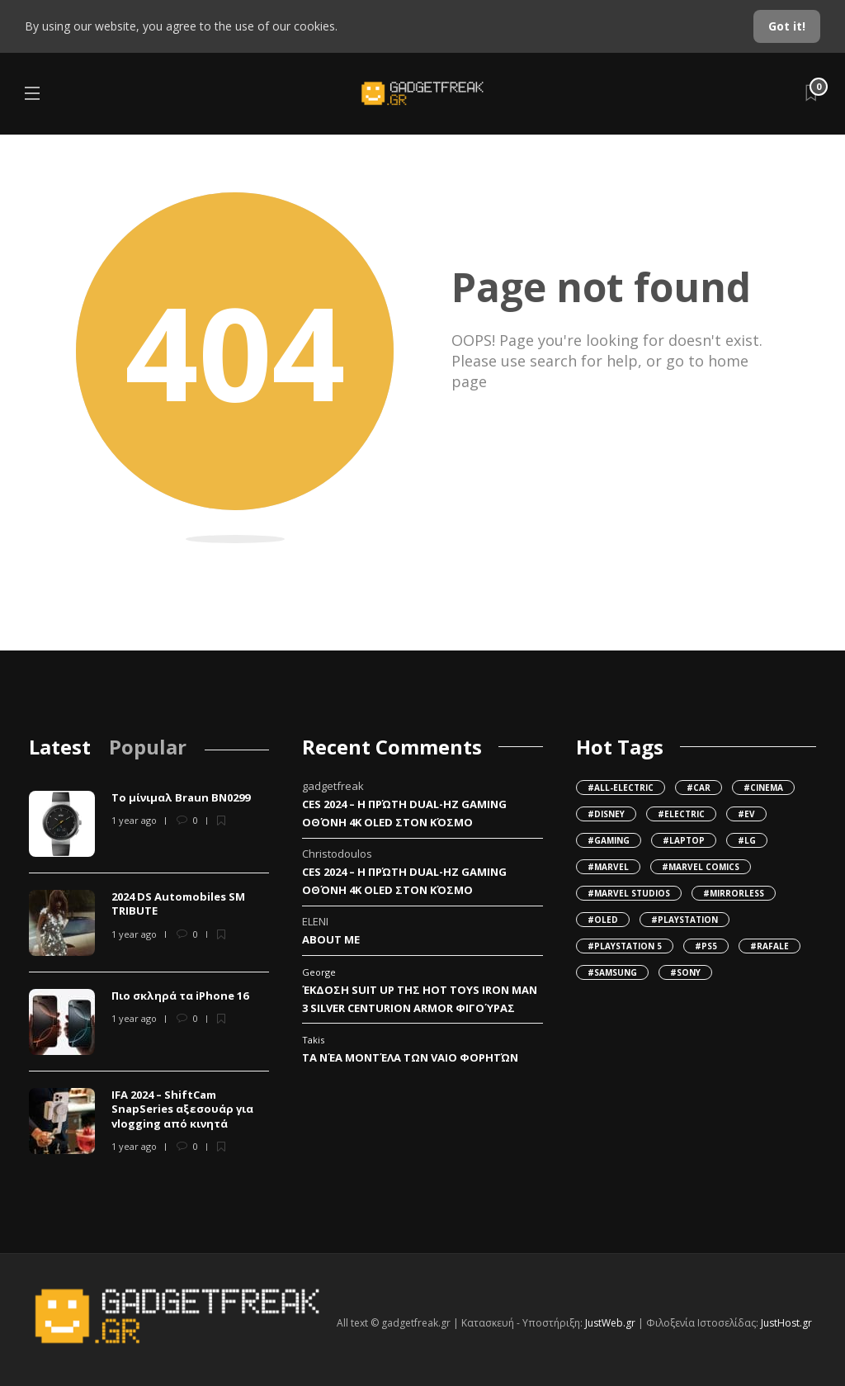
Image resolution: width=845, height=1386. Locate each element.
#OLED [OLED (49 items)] (603, 919)
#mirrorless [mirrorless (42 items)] (733, 893)
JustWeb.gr (610, 1323)
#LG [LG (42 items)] (747, 840)
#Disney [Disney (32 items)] (606, 814)
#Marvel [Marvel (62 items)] (608, 867)
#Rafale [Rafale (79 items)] (769, 946)
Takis (313, 1040)
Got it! (786, 26)
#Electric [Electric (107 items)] (681, 814)
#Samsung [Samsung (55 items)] (612, 972)
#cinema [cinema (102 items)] (763, 787)
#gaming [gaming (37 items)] (609, 840)
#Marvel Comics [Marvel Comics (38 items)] (700, 867)
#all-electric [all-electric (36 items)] (621, 787)
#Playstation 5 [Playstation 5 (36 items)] (625, 946)
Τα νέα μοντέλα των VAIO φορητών (410, 1057)
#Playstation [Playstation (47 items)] (684, 919)
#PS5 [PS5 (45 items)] (706, 946)
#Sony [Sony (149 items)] (685, 972)
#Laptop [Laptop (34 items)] (684, 840)
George (319, 972)
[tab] (60, 746)
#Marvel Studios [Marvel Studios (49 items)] (629, 893)
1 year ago (134, 820)
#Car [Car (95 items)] (698, 787)
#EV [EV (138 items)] (746, 814)
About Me (331, 939)
